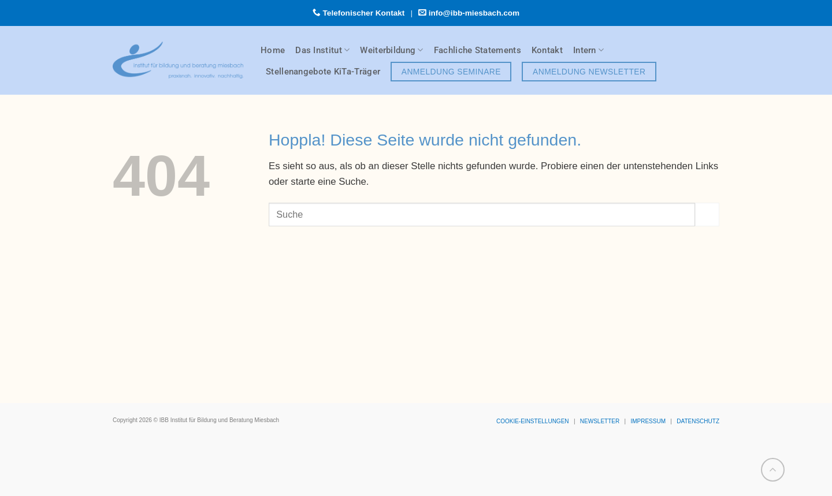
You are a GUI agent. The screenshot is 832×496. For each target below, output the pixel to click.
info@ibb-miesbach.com (474, 13)
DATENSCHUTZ (698, 421)
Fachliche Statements (477, 50)
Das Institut (322, 49)
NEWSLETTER (599, 421)
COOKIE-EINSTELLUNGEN (532, 421)
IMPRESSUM (648, 421)
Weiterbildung (391, 49)
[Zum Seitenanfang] (773, 470)
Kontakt (547, 50)
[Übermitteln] (707, 214)
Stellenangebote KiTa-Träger (323, 71)
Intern (588, 49)
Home (273, 50)
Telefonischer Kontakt (364, 13)
